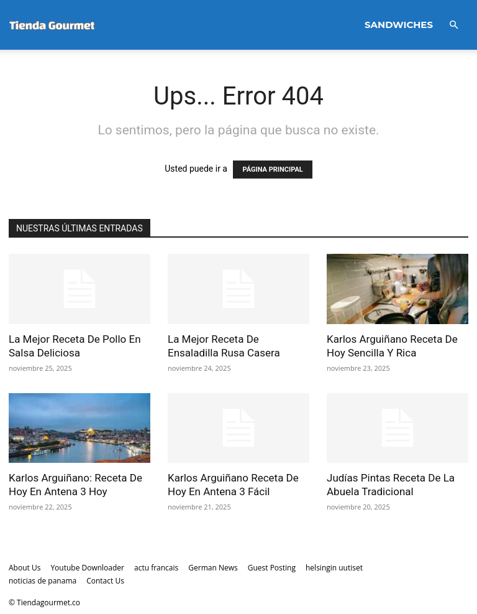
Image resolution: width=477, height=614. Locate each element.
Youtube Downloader (87, 567)
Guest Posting (272, 567)
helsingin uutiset (334, 567)
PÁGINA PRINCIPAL (272, 169)
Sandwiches (399, 24)
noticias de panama (42, 580)
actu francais (156, 567)
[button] (453, 25)
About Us (24, 567)
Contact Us (105, 580)
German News (212, 567)
